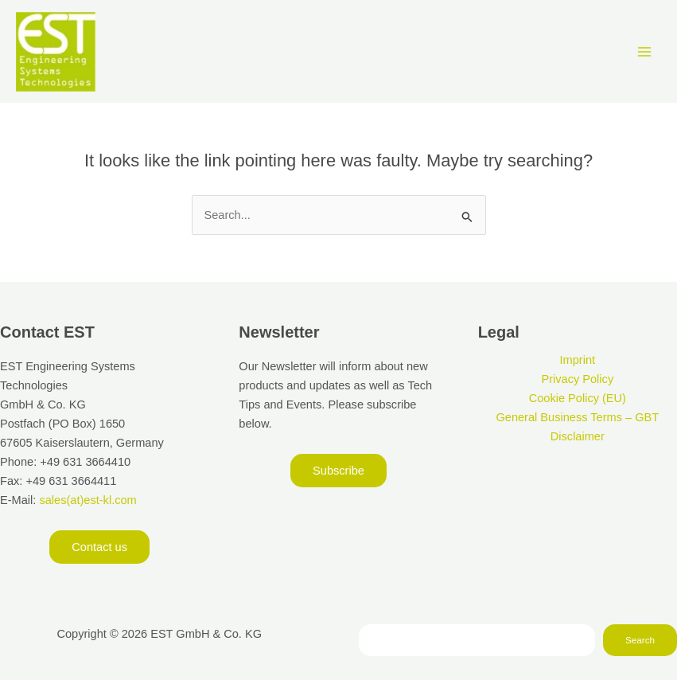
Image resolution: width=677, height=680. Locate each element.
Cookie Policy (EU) (577, 398)
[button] (99, 547)
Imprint (578, 360)
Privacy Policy (577, 379)
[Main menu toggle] (644, 51)
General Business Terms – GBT (577, 417)
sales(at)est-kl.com (86, 500)
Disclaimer (578, 436)
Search (640, 640)
